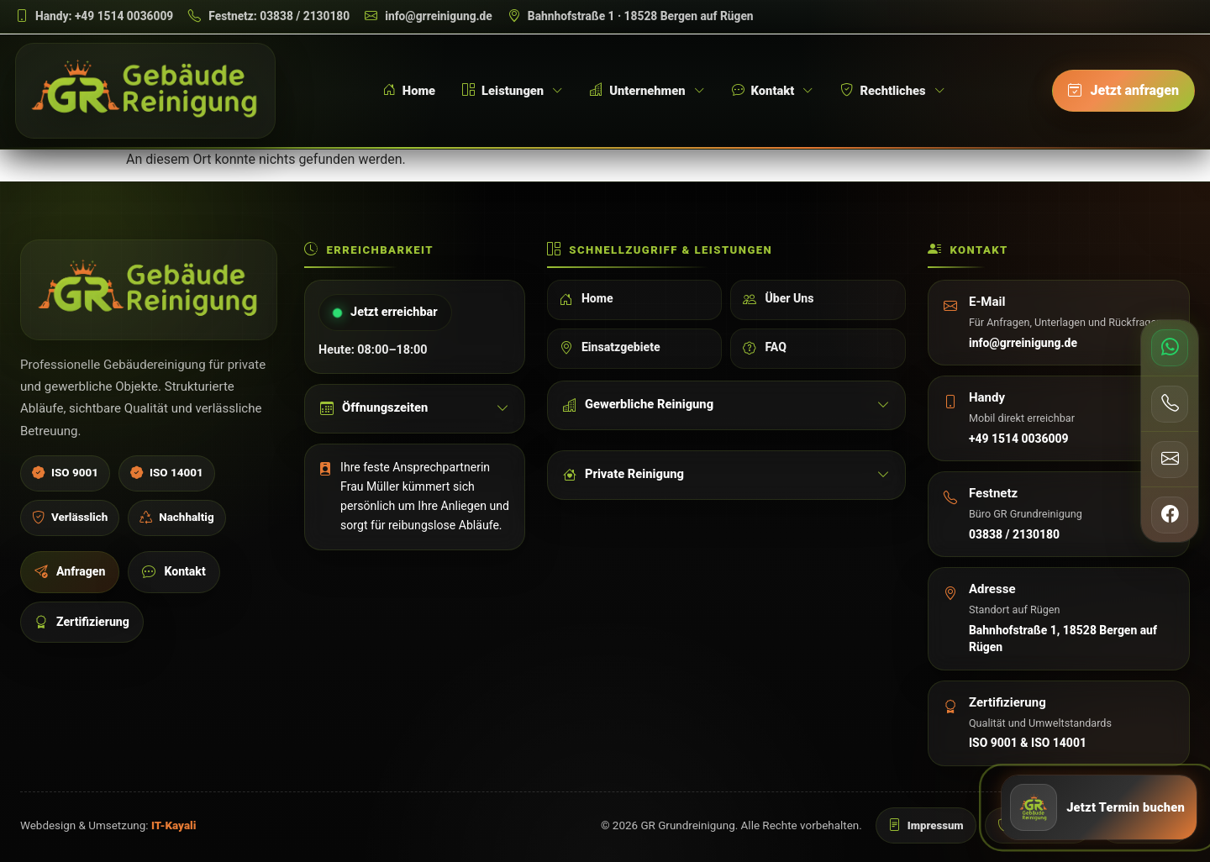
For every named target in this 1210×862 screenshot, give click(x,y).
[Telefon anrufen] (1169, 403)
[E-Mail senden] (1169, 458)
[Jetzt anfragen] (1123, 91)
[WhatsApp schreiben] (1169, 348)
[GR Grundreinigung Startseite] (145, 91)
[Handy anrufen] (94, 16)
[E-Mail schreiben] (428, 16)
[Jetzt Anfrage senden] (1099, 811)
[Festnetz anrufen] (269, 16)
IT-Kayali (174, 825)
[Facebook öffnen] (1169, 514)
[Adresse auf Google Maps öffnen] (631, 16)
